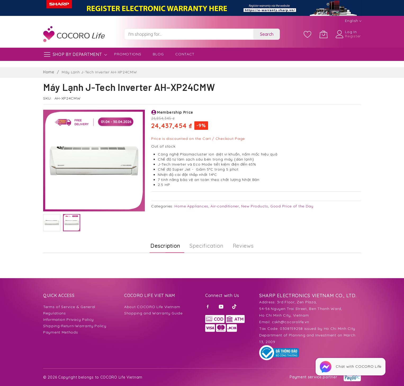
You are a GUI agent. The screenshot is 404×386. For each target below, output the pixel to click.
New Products (254, 206)
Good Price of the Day (291, 206)
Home (48, 72)
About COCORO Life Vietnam (152, 306)
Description (165, 245)
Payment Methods (60, 332)
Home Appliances (191, 206)
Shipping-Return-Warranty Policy (74, 325)
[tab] (165, 245)
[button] (51, 222)
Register (353, 36)
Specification (206, 245)
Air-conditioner (224, 206)
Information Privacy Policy (68, 319)
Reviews (243, 245)
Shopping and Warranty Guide (153, 313)
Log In (351, 31)
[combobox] (188, 34)
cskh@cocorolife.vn (290, 322)
